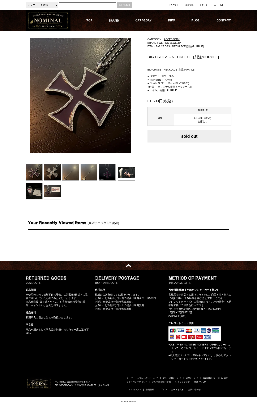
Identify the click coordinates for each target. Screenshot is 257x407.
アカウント (173, 5)
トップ (130, 378)
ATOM (203, 382)
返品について (192, 378)
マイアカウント (134, 389)
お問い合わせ (194, 389)
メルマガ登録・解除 (161, 382)
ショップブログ (182, 382)
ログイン (204, 5)
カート (218, 5)
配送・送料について (172, 378)
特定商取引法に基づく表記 (215, 378)
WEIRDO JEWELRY (170, 42)
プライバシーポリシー (137, 382)
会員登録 (189, 5)
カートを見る (177, 389)
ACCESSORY (172, 39)
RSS (196, 382)
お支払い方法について (147, 378)
